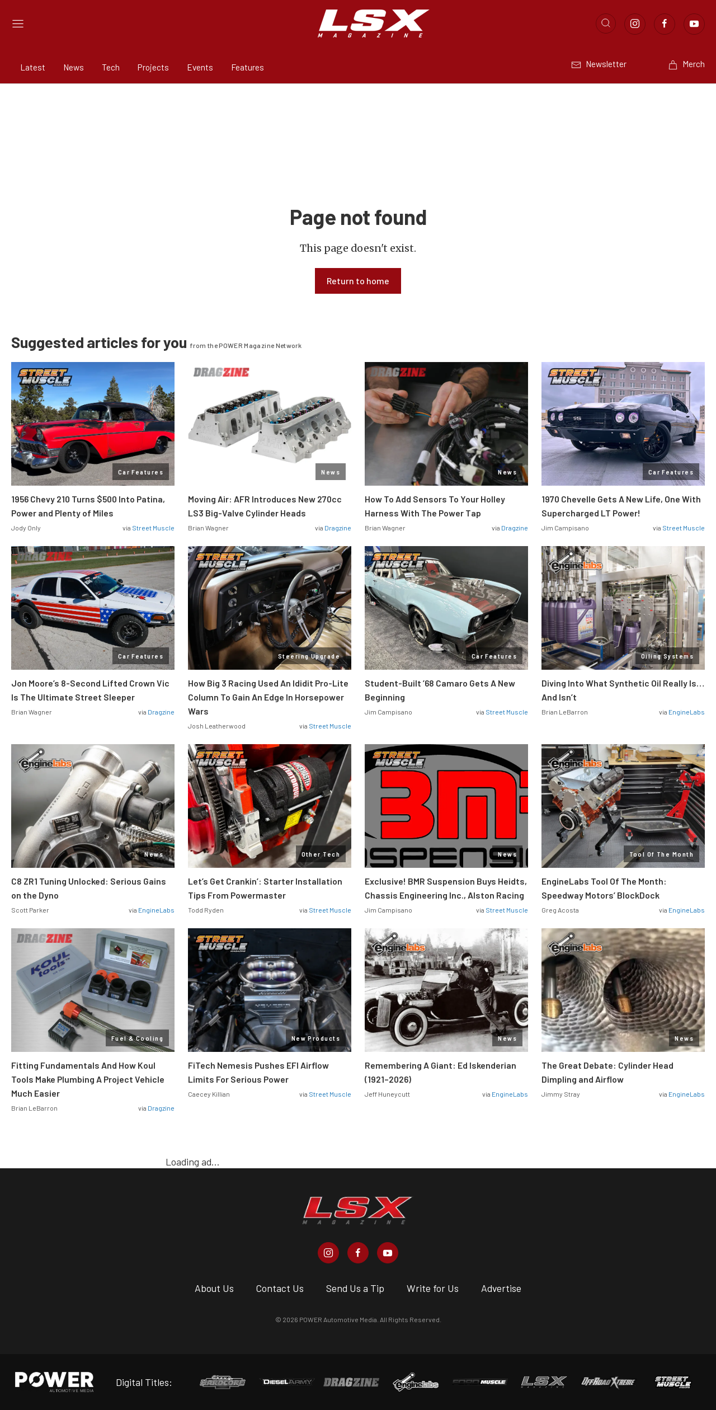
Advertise (501, 1288)
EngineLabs (686, 712)
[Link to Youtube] (694, 24)
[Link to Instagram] (635, 24)
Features (247, 67)
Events (200, 67)
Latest (32, 67)
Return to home (358, 280)
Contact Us (280, 1288)
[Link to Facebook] (664, 24)
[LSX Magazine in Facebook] (358, 1252)
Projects (153, 67)
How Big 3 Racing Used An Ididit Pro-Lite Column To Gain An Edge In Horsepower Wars (268, 697)
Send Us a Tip (355, 1288)
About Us (214, 1288)
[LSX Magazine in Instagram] (328, 1252)
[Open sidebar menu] (18, 23)
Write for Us (433, 1288)
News (73, 67)
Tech (111, 67)
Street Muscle (153, 528)
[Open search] (606, 23)
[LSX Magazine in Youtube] (387, 1252)
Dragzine (337, 528)
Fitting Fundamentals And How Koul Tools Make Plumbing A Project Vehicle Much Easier (87, 1079)
